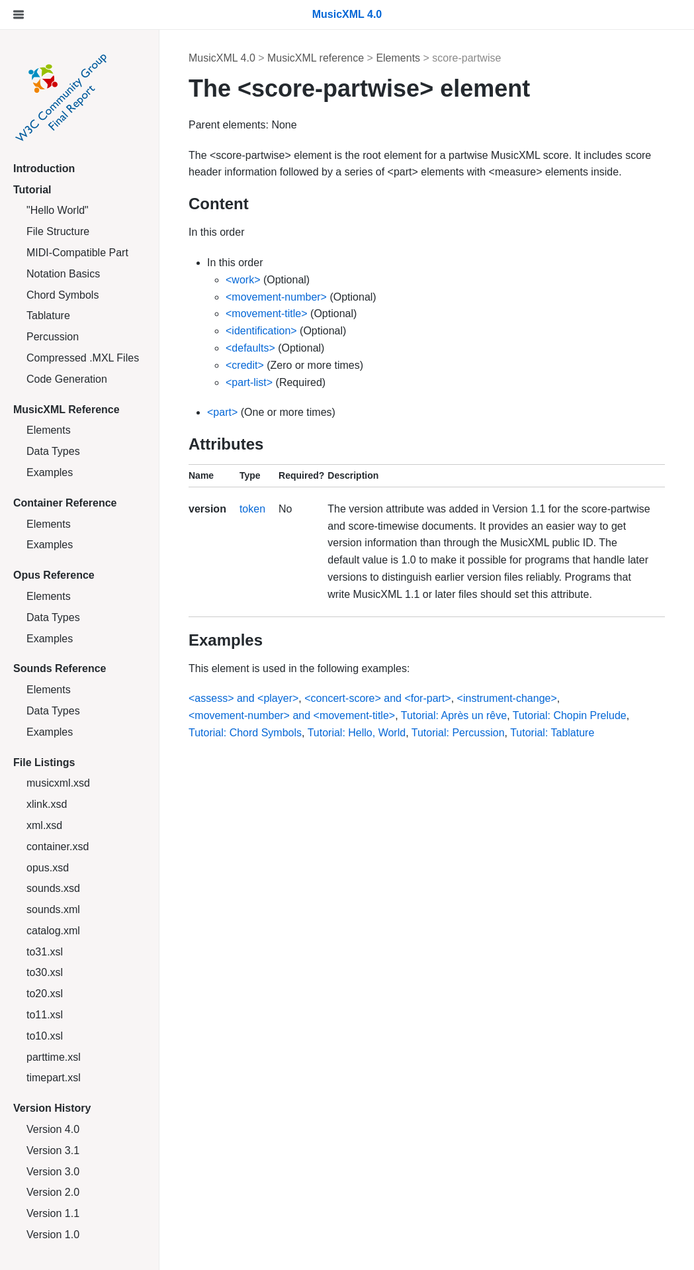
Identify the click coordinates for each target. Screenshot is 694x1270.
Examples (49, 472)
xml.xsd (44, 825)
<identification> (261, 330)
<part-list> (249, 382)
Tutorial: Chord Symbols (245, 732)
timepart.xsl (53, 1077)
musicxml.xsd (58, 783)
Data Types (53, 451)
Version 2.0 (52, 1192)
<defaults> (250, 348)
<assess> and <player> (243, 698)
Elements (48, 430)
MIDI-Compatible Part (77, 252)
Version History (52, 1108)
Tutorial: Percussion (458, 732)
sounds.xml (53, 909)
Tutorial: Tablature (552, 732)
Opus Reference (54, 575)
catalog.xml (53, 930)
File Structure (57, 231)
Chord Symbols (62, 295)
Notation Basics (63, 273)
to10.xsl (44, 1036)
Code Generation (66, 379)
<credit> (245, 365)
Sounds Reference (59, 668)
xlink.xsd (46, 804)
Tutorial (32, 189)
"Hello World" (57, 210)
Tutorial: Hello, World (357, 732)
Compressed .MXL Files (82, 358)
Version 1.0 (52, 1234)
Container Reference (65, 503)
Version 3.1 (52, 1150)
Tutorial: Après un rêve (454, 715)
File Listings (44, 762)
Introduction (44, 168)
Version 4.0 (52, 1129)
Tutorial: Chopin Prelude (570, 715)
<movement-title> (267, 313)
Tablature (48, 315)
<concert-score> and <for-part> (377, 698)
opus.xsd (47, 867)
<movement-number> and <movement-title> (292, 715)
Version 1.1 (52, 1213)
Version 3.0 (52, 1171)
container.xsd (57, 846)
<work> (243, 279)
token (252, 508)
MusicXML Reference (66, 409)
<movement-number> (276, 297)
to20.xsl (44, 993)
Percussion (52, 336)
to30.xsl (44, 972)
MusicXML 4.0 (222, 58)
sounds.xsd (53, 888)
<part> (222, 412)
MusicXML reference (315, 58)
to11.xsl (44, 1014)
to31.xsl (44, 951)
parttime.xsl (53, 1057)
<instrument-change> (507, 698)
